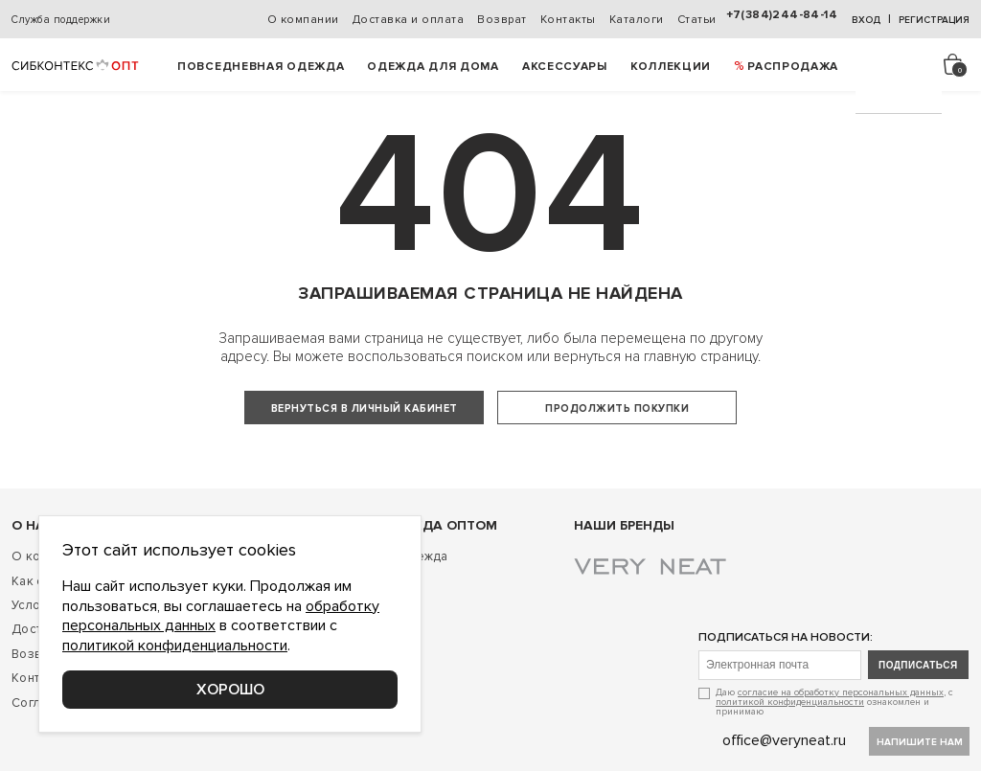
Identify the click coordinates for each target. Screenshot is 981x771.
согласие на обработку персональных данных (841, 731)
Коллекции (670, 66)
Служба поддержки (60, 19)
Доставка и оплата (409, 19)
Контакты (568, 19)
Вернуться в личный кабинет (364, 408)
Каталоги (636, 19)
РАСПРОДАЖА (792, 66)
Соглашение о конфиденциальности (121, 741)
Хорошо (230, 689)
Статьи (697, 19)
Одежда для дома (433, 66)
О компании (303, 19)
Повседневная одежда (260, 66)
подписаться (918, 704)
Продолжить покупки (617, 408)
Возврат (502, 19)
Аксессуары (564, 66)
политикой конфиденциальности (790, 741)
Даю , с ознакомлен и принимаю (834, 741)
